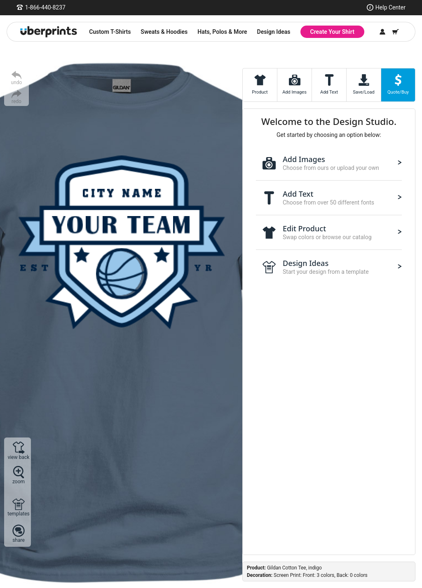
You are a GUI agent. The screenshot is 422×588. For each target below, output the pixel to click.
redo (16, 101)
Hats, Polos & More (222, 31)
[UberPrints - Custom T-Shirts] (48, 32)
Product (259, 92)
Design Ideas (274, 31)
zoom (18, 481)
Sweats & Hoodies (164, 31)
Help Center (390, 7)
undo (16, 82)
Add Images (294, 92)
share (18, 540)
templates (18, 513)
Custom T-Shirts (110, 31)
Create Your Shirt (332, 31)
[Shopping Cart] (395, 31)
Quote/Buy (398, 92)
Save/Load (363, 92)
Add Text (329, 92)
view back (19, 457)
